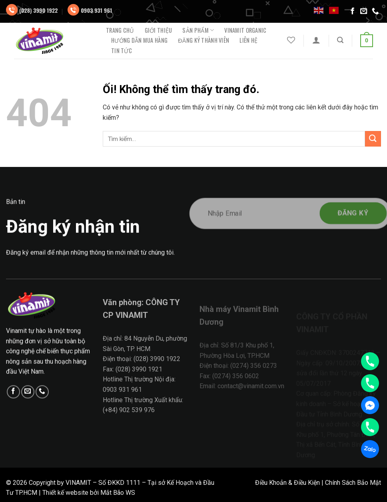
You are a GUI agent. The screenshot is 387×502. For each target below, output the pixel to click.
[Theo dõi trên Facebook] (352, 12)
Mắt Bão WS (117, 492)
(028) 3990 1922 (38, 10)
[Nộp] (373, 139)
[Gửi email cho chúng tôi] (363, 12)
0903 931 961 (96, 10)
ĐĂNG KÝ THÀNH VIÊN (203, 40)
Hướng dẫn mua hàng (139, 40)
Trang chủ (120, 30)
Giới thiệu (158, 30)
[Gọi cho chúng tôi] (375, 12)
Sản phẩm (198, 30)
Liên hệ (248, 40)
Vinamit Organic (245, 30)
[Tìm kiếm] (340, 40)
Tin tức (121, 51)
